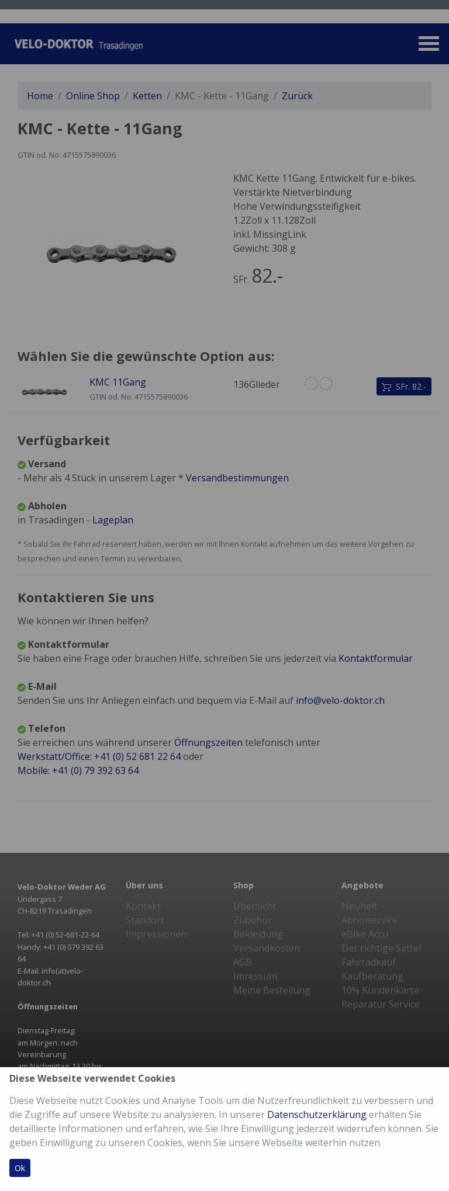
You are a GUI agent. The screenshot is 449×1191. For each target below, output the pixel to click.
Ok (20, 1167)
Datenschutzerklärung (317, 1114)
